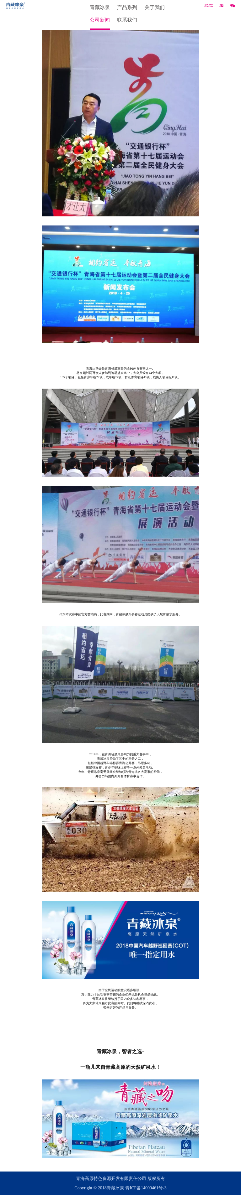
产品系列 (127, 7)
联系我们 (127, 20)
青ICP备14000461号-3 (145, 1188)
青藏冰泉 (100, 7)
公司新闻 (100, 20)
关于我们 (155, 7)
